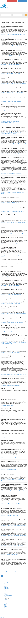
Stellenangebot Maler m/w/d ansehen (7, 405)
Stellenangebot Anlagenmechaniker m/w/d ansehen (10, 385)
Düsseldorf (5, 604)
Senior (5, 596)
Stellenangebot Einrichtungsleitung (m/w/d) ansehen (10, 352)
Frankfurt (5, 605)
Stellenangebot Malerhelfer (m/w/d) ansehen (9, 415)
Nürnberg (5, 607)
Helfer (5, 593)
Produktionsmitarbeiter (8, 595)
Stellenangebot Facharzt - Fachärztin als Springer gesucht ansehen (13, 222)
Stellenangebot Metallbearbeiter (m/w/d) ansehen (10, 515)
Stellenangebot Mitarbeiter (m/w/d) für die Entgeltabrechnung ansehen (13, 374)
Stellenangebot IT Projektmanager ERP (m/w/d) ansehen (11, 101)
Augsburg (5, 606)
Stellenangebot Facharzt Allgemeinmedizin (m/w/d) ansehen (12, 545)
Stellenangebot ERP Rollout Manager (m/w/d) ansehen (11, 73)
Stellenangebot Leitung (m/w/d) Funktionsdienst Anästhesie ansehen (13, 34)
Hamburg (5, 603)
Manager (5, 589)
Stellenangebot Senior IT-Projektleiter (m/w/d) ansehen (11, 55)
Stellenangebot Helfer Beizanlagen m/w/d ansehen (10, 395)
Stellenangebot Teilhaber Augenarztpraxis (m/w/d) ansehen (11, 153)
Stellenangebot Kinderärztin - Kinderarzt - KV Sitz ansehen (11, 243)
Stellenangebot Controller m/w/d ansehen (8, 469)
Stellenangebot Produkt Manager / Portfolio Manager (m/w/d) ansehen (13, 83)
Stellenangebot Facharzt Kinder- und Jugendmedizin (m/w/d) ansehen (13, 233)
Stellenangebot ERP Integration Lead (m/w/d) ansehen (11, 110)
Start (4, 583)
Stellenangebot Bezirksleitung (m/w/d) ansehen (9, 554)
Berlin (5, 600)
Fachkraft (5, 590)
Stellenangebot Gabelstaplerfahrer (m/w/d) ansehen (10, 457)
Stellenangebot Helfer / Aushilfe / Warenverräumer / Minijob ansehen (13, 437)
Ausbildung (6, 582)
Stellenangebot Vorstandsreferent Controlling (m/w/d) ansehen (12, 92)
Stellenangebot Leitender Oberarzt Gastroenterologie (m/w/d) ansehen (13, 525)
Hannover (5, 610)
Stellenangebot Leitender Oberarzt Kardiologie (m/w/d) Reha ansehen (13, 535)
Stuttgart (5, 608)
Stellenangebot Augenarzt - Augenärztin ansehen (10, 202)
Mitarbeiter (5, 586)
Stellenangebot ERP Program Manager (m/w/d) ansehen (11, 64)
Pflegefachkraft (6, 588)
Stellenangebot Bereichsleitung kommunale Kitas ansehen (11, 173)
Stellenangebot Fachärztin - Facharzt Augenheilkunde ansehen (12, 211)
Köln (4, 601)
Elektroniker (6, 594)
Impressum (2, 617)
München (5, 599)
